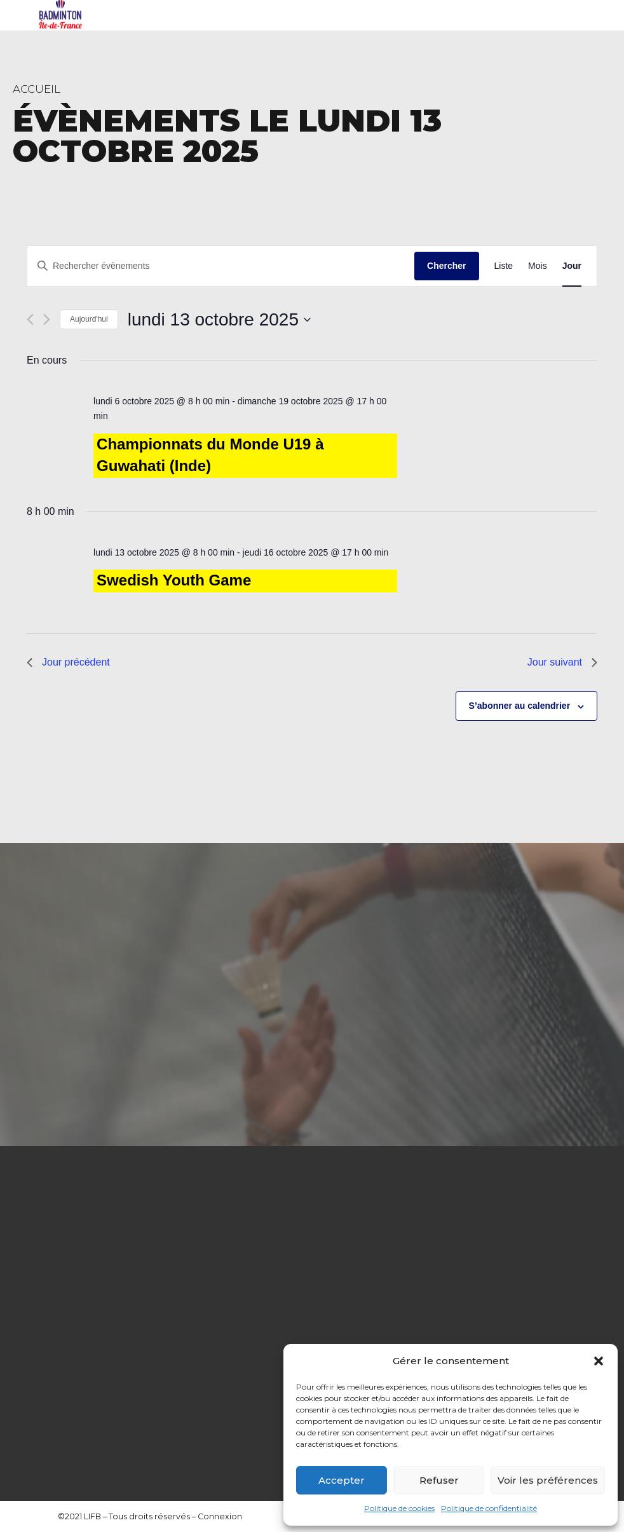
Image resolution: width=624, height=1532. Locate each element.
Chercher (446, 266)
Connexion (220, 1516)
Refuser (439, 1480)
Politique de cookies (399, 1508)
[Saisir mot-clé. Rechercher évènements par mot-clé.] (220, 266)
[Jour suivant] (46, 319)
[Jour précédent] (30, 319)
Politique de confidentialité (489, 1508)
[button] (598, 1361)
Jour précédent (68, 662)
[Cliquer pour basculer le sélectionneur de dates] (219, 319)
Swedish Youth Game (174, 580)
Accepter (341, 1480)
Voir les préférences (548, 1480)
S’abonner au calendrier (520, 706)
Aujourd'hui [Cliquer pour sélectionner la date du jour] (89, 319)
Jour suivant (562, 662)
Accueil (36, 89)
